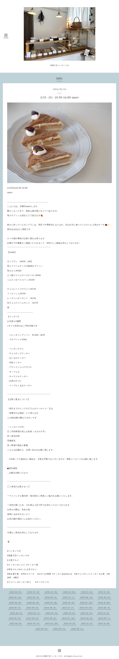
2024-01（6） (69, 613)
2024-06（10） (86, 608)
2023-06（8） (87, 618)
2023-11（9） (104, 613)
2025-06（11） (87, 597)
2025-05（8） (104, 597)
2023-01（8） (70, 623)
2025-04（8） (15, 602)
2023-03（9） (33, 623)
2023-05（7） (104, 618)
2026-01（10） (69, 592)
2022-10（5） (42, 629)
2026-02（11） (51, 592)
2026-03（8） (33, 592)
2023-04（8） (16, 623)
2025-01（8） (69, 602)
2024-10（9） (15, 608)
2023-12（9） (87, 613)
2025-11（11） (104, 592)
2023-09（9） (32, 618)
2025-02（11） (51, 602)
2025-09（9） (33, 597)
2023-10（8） (15, 618)
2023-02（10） (52, 623)
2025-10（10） (15, 597)
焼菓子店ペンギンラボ (53, 656)
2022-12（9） (87, 623)
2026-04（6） (15, 592)
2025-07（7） (69, 597)
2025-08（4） (51, 597)
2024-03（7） (34, 613)
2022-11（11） (104, 623)
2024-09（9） (32, 608)
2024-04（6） (16, 613)
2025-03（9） (33, 602)
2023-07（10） (69, 618)
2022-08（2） (77, 629)
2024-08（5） (50, 608)
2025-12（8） (87, 592)
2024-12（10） (86, 602)
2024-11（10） (104, 602)
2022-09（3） (59, 629)
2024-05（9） (104, 608)
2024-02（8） (52, 613)
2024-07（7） (68, 608)
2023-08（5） (50, 618)
